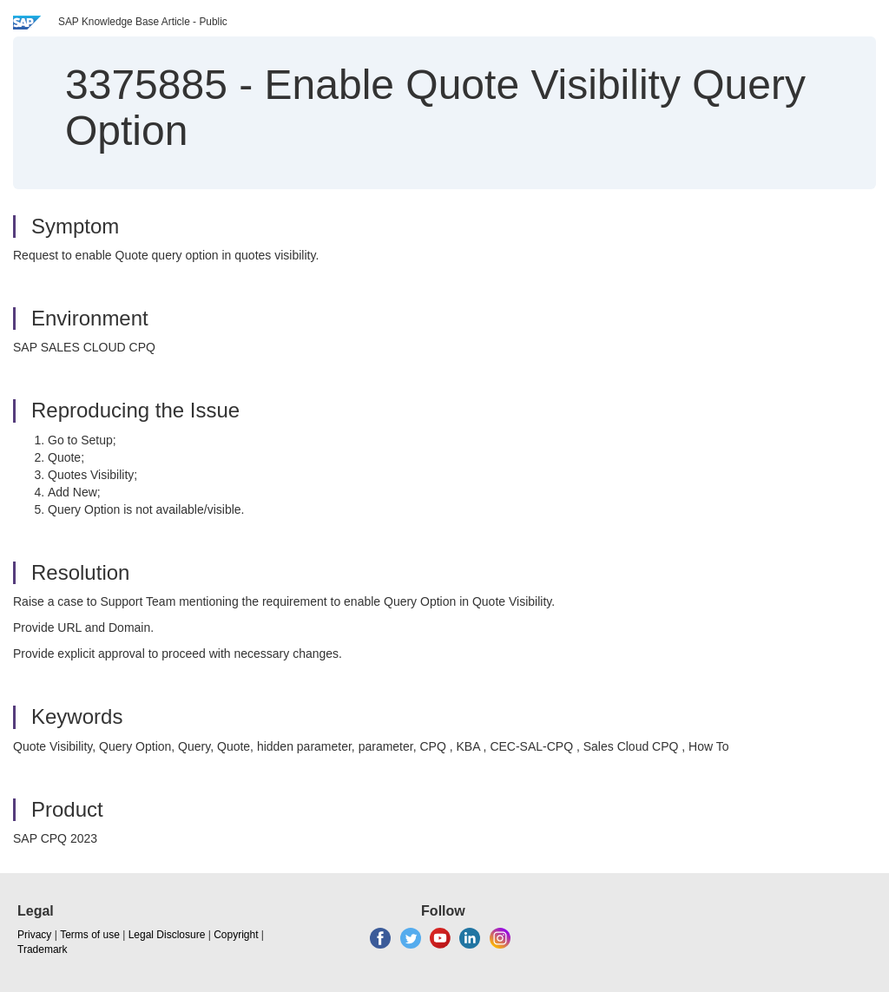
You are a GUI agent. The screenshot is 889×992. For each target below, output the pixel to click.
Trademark (42, 949)
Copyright (236, 935)
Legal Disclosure (167, 935)
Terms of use (90, 935)
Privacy (34, 935)
